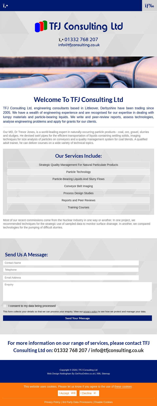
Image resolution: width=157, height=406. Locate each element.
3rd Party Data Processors (77, 402)
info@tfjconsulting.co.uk (79, 45)
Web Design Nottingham (59, 373)
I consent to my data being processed (29, 306)
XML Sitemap (103, 373)
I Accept (67, 393)
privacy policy (90, 311)
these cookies (123, 386)
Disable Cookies (103, 402)
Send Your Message (77, 318)
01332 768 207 (78, 39)
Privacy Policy (52, 402)
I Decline (89, 393)
